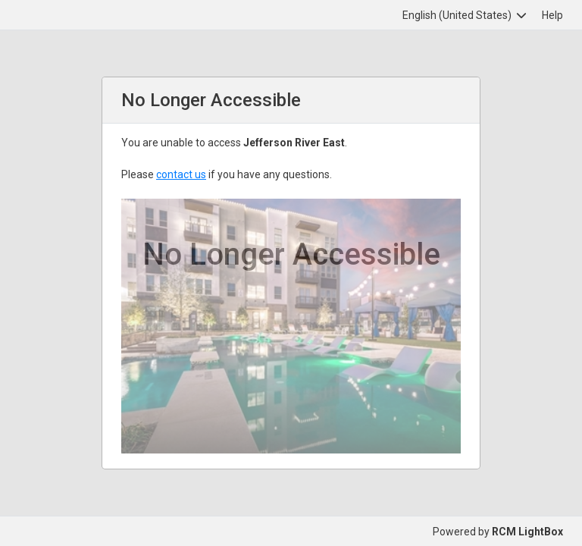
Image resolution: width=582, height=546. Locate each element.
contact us (181, 174)
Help (552, 15)
